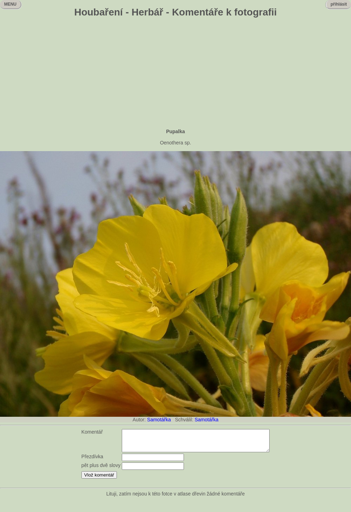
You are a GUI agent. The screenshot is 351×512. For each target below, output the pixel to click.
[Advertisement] (175, 74)
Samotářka (159, 419)
